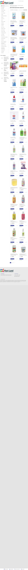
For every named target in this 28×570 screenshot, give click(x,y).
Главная (11, 5)
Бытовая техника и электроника (3, 43)
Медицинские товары (20, 5)
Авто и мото (2, 27)
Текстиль (2, 25)
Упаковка (2, 52)
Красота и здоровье (14, 5)
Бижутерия (2, 8)
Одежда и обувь (3, 28)
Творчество (2, 18)
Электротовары (3, 10)
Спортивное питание (3, 46)
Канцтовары (2, 7)
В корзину (12, 25)
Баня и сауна (2, 35)
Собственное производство (3, 48)
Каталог (3, 5)
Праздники (2, 24)
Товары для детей (3, 32)
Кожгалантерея (3, 38)
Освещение (2, 51)
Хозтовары (2, 11)
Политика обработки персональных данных (6, 559)
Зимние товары (3, 21)
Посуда (2, 14)
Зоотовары (2, 34)
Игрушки (2, 17)
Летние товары (3, 31)
